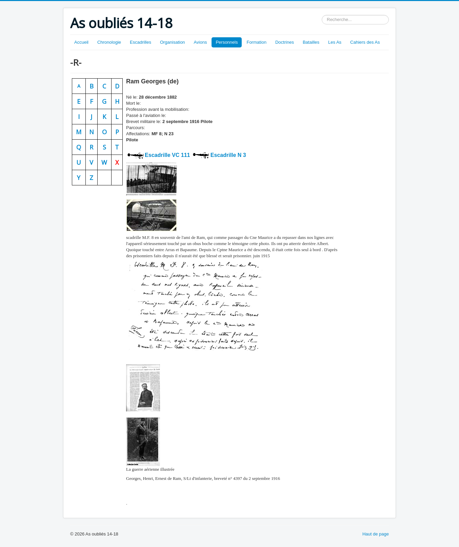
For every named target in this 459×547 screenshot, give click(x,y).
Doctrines (284, 42)
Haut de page (375, 533)
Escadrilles (140, 42)
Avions (200, 42)
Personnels (227, 42)
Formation (256, 42)
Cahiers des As (365, 42)
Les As (334, 42)
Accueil (81, 42)
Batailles (311, 42)
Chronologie (109, 42)
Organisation (172, 42)
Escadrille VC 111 (166, 155)
